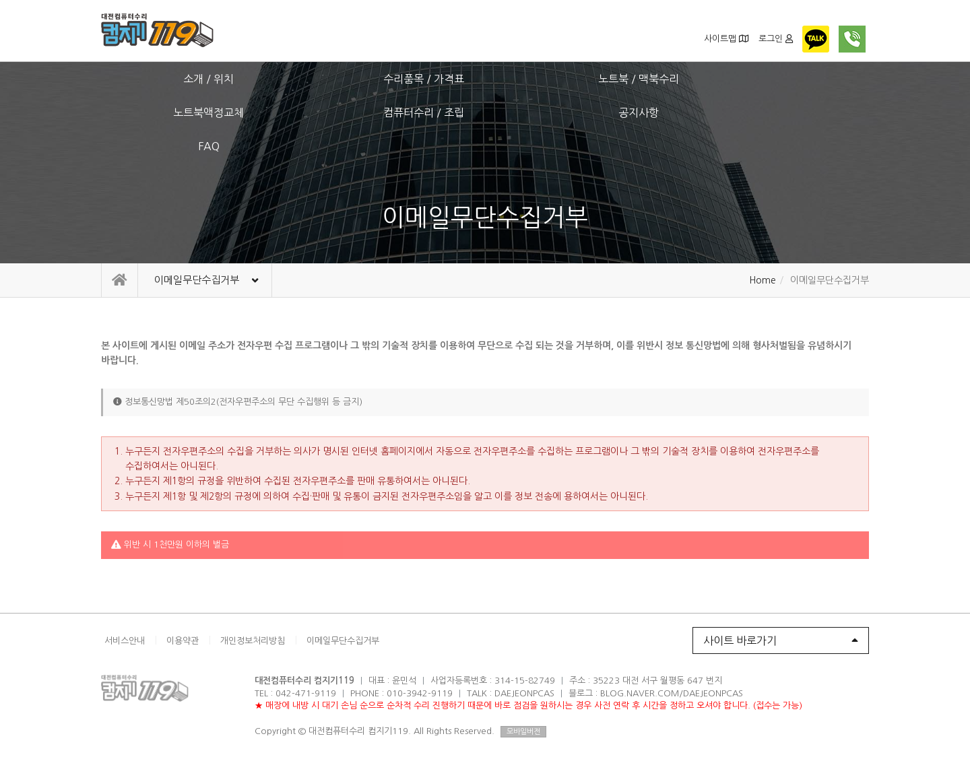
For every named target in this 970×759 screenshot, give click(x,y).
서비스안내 (124, 640)
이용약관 (182, 640)
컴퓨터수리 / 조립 (594, 78)
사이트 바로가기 (781, 641)
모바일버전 (523, 731)
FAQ (814, 78)
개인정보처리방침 (252, 640)
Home (762, 280)
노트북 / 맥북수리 (375, 78)
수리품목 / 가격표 (265, 78)
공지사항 (704, 78)
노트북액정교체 (484, 78)
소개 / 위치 (156, 78)
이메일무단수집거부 (342, 640)
